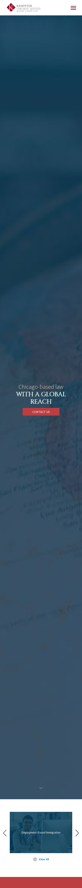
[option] (41, 833)
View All (41, 859)
